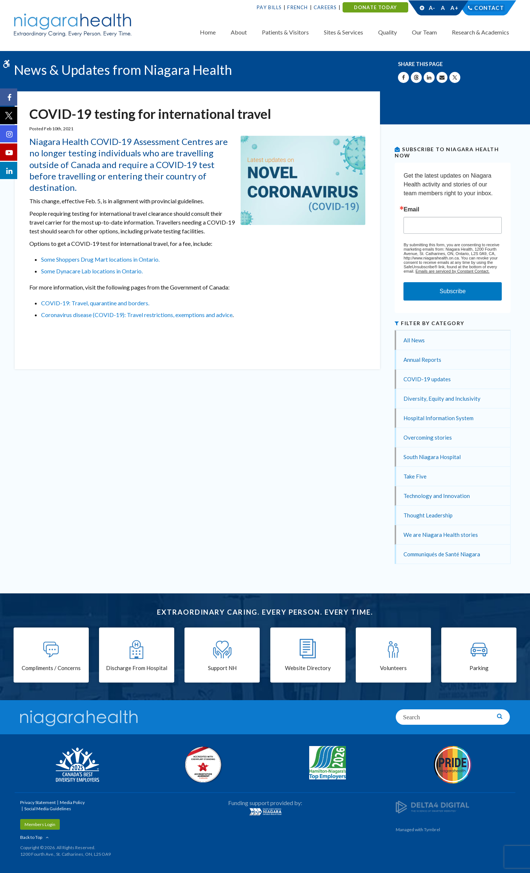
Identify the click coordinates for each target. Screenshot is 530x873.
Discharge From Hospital (136, 668)
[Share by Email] (441, 77)
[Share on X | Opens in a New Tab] (454, 77)
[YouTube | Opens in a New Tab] (9, 152)
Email (411, 209)
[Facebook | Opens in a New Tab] (9, 97)
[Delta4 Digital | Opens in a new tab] (432, 806)
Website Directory (308, 668)
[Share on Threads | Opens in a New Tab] (416, 77)
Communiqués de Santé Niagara (441, 554)
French (297, 7)
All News (414, 340)
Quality (387, 32)
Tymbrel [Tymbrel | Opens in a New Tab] (432, 829)
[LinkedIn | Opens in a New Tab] (9, 171)
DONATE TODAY (375, 7)
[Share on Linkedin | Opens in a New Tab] (429, 77)
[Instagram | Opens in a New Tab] (9, 134)
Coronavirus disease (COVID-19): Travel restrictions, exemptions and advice (137, 314)
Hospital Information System (438, 418)
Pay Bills (269, 7)
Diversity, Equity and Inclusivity (441, 398)
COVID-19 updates (427, 379)
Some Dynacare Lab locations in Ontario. (92, 271)
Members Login (40, 824)
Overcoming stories (427, 437)
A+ (454, 7)
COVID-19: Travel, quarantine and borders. (95, 302)
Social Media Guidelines (47, 808)
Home (208, 32)
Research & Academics (480, 32)
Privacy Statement (38, 802)
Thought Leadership (428, 515)
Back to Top (31, 837)
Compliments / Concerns (51, 668)
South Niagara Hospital (432, 457)
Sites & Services (343, 32)
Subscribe (452, 291)
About (239, 32)
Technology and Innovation (436, 495)
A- (432, 7)
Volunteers (393, 668)
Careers (325, 7)
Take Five (415, 476)
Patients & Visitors (285, 32)
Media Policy (72, 802)
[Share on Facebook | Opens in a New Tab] (403, 77)
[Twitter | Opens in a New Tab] (9, 116)
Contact (489, 7)
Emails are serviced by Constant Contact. (453, 271)
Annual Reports (422, 359)
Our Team (424, 32)
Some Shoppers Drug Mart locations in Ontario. (100, 259)
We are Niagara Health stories (440, 534)
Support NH (222, 668)
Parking (479, 668)
